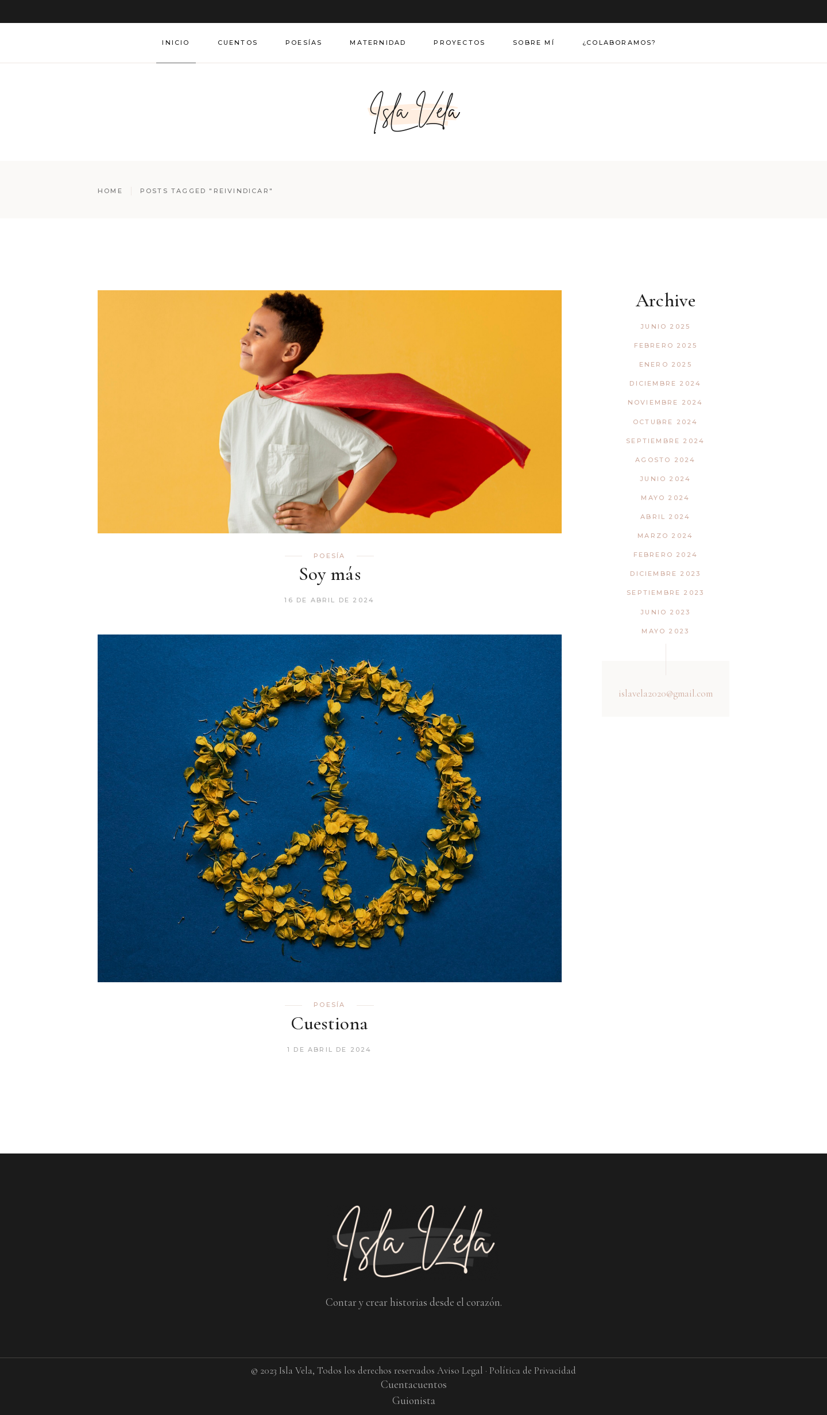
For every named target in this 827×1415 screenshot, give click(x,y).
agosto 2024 (665, 460)
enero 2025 (665, 364)
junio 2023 (665, 612)
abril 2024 (665, 517)
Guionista (413, 1400)
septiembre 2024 (665, 441)
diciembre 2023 (665, 574)
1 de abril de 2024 (329, 1049)
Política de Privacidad (532, 1370)
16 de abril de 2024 (329, 600)
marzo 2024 (665, 536)
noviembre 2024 (666, 402)
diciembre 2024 (665, 383)
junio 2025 (665, 326)
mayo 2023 (665, 631)
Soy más (330, 574)
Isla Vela (295, 1370)
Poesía (329, 556)
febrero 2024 (665, 555)
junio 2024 (665, 479)
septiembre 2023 (665, 593)
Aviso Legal (460, 1370)
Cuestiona (329, 1023)
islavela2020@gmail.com (666, 693)
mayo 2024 (665, 498)
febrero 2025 (665, 345)
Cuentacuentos (414, 1384)
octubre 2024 (665, 422)
